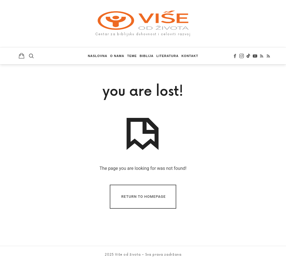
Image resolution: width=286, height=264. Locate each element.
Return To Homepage (143, 196)
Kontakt (190, 56)
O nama (117, 56)
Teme (132, 56)
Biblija (147, 56)
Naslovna (97, 56)
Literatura (167, 56)
